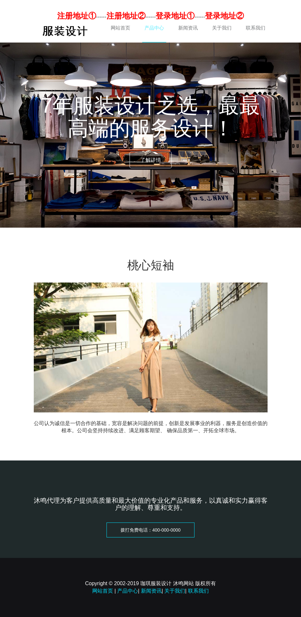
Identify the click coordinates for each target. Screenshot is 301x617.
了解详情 (150, 160)
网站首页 (120, 28)
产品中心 (154, 28)
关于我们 (222, 28)
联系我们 (255, 28)
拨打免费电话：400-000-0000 (150, 530)
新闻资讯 (188, 28)
